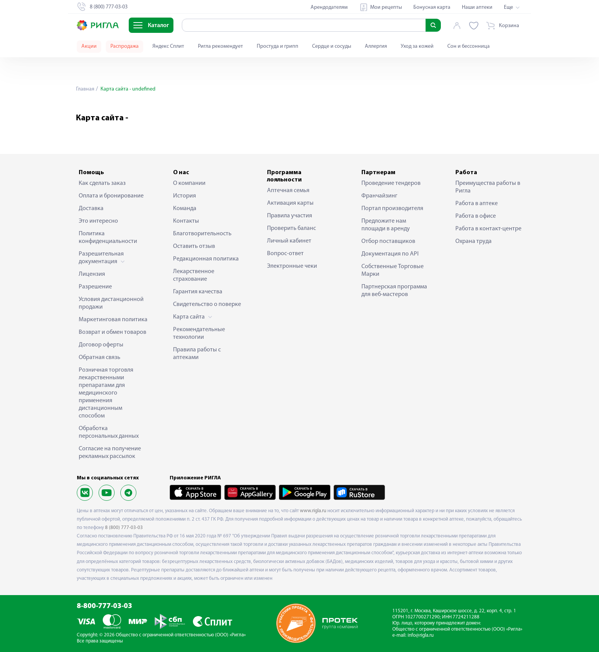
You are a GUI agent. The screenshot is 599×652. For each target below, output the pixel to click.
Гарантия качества (197, 292)
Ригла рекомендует (220, 46)
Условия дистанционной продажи (111, 303)
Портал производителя (392, 208)
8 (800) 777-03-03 (124, 527)
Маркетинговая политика (113, 320)
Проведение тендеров (391, 183)
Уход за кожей (417, 46)
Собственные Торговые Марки (392, 270)
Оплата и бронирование (111, 196)
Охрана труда (473, 241)
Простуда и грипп (277, 46)
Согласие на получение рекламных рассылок (110, 452)
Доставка (91, 208)
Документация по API (390, 254)
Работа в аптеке (476, 204)
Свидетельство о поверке (207, 304)
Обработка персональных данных (109, 432)
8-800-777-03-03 (104, 606)
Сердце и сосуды (331, 46)
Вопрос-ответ (285, 254)
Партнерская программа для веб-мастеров (394, 291)
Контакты (186, 221)
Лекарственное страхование (193, 275)
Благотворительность (202, 234)
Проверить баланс (291, 228)
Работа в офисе (475, 216)
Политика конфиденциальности (108, 237)
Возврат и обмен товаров (112, 332)
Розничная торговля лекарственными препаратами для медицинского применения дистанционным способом (106, 393)
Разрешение (95, 287)
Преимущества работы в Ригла (487, 187)
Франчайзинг (379, 196)
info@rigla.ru (421, 635)
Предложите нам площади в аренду (385, 225)
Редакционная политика (206, 259)
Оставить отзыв (194, 246)
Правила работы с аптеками (197, 354)
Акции (89, 46)
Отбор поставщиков (388, 241)
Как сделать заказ (102, 183)
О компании (189, 183)
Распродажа (124, 46)
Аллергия (376, 46)
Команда (184, 208)
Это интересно (98, 221)
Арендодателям (329, 7)
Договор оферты (101, 345)
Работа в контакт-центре (488, 229)
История (184, 196)
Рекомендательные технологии (199, 333)
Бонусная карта (431, 7)
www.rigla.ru (313, 510)
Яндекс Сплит (168, 46)
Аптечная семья (288, 191)
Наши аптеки (477, 7)
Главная (85, 89)
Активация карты (290, 203)
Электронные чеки (292, 266)
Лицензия (92, 274)
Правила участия (289, 216)
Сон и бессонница (468, 46)
